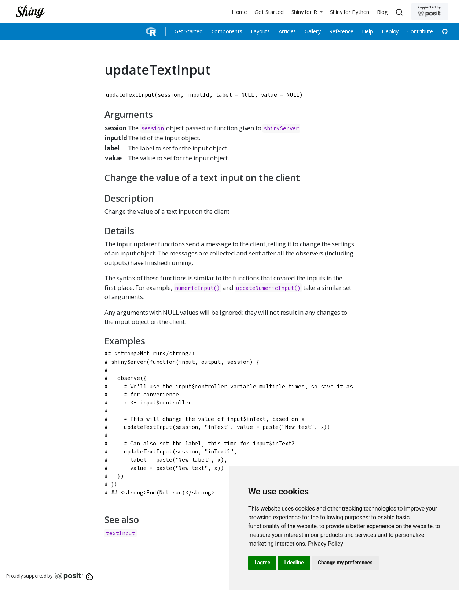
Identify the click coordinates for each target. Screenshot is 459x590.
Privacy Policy (325, 543)
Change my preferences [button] (345, 562)
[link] (325, 543)
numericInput (194, 287)
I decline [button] (294, 562)
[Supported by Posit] (429, 11)
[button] (306, 11)
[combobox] (400, 12)
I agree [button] (262, 562)
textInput (120, 533)
